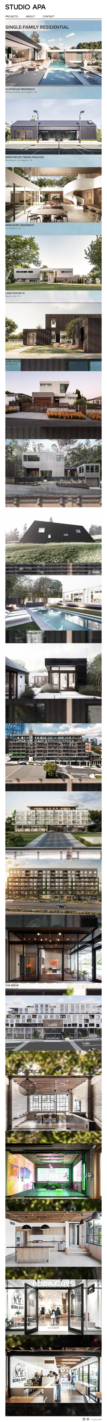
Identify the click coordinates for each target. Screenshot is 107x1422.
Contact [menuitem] (48, 16)
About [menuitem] (30, 16)
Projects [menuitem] (11, 16)
